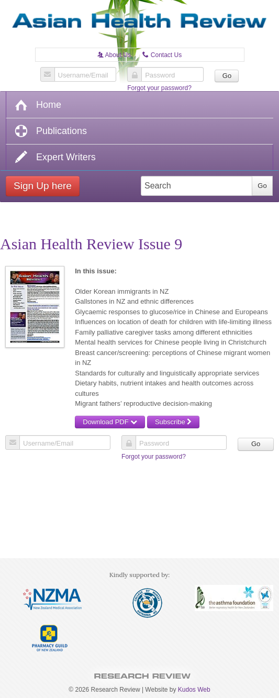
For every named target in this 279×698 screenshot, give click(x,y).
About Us (114, 55)
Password (160, 75)
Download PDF (110, 422)
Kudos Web (194, 689)
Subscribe (173, 422)
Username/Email (83, 75)
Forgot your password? (159, 88)
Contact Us (162, 55)
